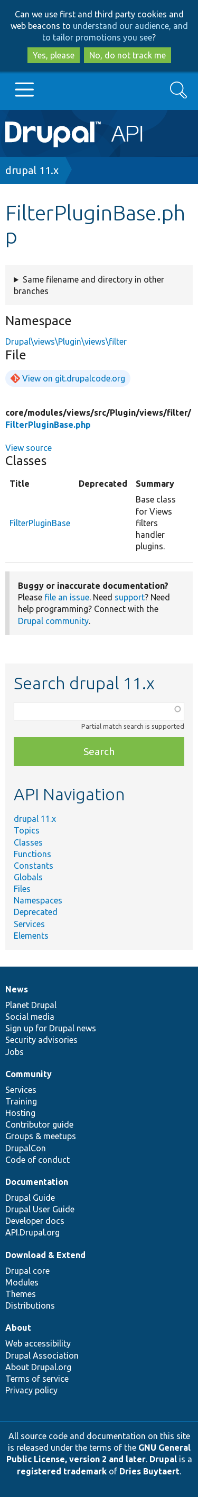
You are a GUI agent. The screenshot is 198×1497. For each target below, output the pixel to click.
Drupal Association (42, 1355)
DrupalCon (25, 1148)
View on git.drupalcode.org (73, 378)
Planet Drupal (30, 1005)
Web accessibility (38, 1343)
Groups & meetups (40, 1136)
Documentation (36, 1182)
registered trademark (62, 1471)
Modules (22, 1282)
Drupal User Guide (39, 1209)
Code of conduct (37, 1159)
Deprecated (36, 912)
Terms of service (37, 1378)
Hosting (20, 1113)
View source (28, 448)
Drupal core (27, 1270)
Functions (32, 854)
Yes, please (53, 55)
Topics (27, 830)
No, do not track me (127, 55)
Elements (31, 935)
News (16, 989)
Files (22, 888)
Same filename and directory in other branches (89, 285)
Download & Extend (45, 1255)
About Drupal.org (38, 1367)
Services (29, 924)
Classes (28, 842)
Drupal (163, 1459)
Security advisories (41, 1039)
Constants (33, 865)
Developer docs (34, 1220)
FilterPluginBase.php (48, 424)
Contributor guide (39, 1124)
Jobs (14, 1052)
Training (21, 1101)
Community (28, 1074)
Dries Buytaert (149, 1471)
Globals (28, 877)
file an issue (66, 597)
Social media (29, 1016)
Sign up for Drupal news (50, 1028)
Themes (20, 1294)
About (18, 1327)
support (130, 597)
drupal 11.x (32, 170)
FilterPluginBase (40, 523)
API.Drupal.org (32, 1232)
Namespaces (38, 900)
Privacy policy (31, 1390)
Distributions (30, 1305)
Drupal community (53, 621)
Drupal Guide (30, 1197)
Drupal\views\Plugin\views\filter (66, 341)
